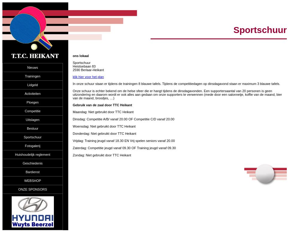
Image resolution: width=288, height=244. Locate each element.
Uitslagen (33, 120)
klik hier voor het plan (88, 77)
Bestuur (32, 128)
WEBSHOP (32, 180)
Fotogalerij (32, 146)
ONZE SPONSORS (32, 189)
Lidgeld (32, 85)
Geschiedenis (33, 163)
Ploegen (33, 102)
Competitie (33, 111)
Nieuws (32, 67)
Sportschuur (32, 137)
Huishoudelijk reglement (32, 154)
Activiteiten (32, 93)
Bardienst (33, 172)
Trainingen (32, 76)
